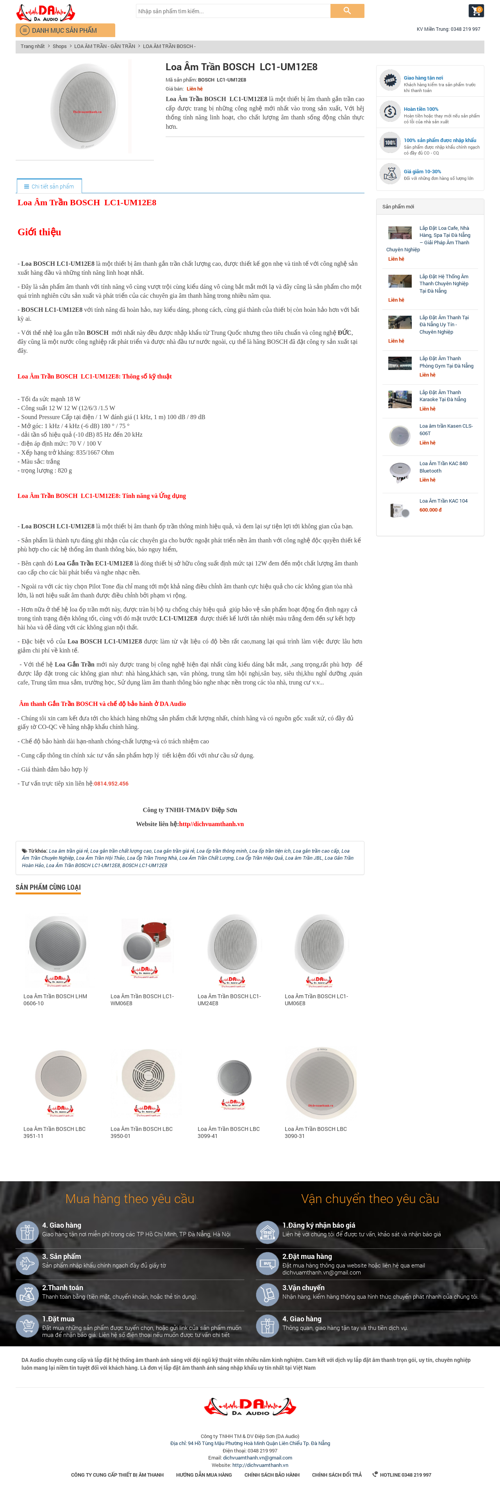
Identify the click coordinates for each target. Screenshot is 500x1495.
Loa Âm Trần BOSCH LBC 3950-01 (142, 1132)
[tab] (49, 187)
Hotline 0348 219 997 (401, 1474)
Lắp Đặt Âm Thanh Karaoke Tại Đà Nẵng (443, 396)
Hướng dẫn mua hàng (204, 1474)
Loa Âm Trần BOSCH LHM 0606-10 (55, 1000)
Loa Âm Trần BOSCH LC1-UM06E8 (316, 1000)
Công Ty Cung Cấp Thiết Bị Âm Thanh (117, 1474)
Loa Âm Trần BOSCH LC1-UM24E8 (229, 1000)
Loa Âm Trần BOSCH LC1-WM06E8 (142, 1000)
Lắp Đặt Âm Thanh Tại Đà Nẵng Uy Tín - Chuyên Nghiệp (444, 324)
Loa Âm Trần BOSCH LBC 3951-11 (54, 1132)
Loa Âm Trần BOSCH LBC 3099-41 (229, 1132)
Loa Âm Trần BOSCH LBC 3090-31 (316, 1132)
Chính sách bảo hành (272, 1474)
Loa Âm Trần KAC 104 (444, 500)
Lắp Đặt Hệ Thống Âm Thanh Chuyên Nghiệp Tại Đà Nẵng (444, 283)
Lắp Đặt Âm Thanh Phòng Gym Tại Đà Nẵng (446, 362)
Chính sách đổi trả (337, 1474)
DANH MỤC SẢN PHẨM (58, 30)
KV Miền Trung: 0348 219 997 (445, 29)
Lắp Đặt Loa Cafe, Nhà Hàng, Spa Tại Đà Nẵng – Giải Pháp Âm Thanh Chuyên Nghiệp (428, 238)
